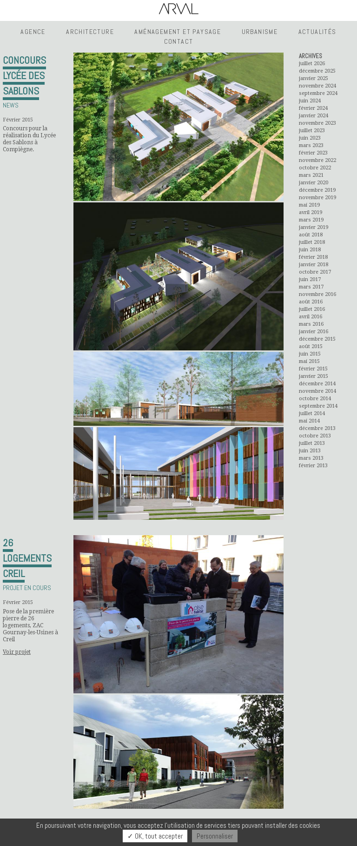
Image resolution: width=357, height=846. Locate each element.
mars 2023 (311, 145)
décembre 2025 (317, 71)
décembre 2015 (317, 339)
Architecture (90, 31)
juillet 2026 (312, 63)
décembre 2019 (317, 190)
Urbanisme (260, 31)
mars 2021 (311, 175)
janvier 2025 (313, 78)
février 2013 (313, 466)
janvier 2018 (313, 265)
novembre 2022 (317, 160)
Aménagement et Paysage (177, 31)
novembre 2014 (317, 391)
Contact (178, 41)
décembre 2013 (317, 428)
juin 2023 (310, 138)
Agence (32, 31)
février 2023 (313, 153)
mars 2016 (311, 324)
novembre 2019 (317, 198)
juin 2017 (310, 279)
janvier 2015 (313, 376)
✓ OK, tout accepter (155, 836)
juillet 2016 (312, 309)
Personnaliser (215, 836)
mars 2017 (311, 287)
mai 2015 (309, 361)
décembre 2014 (317, 384)
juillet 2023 (312, 131)
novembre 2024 (317, 86)
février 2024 (313, 108)
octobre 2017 (315, 272)
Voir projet (17, 652)
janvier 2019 (313, 227)
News (11, 105)
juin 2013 (310, 451)
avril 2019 (310, 212)
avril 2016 (310, 317)
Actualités (317, 31)
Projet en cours (27, 588)
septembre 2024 (318, 93)
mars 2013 (311, 458)
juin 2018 (310, 250)
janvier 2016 (313, 332)
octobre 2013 (315, 436)
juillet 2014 (312, 413)
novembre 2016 (317, 294)
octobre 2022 (315, 168)
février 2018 (313, 257)
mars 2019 (311, 220)
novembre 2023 (317, 123)
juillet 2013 (312, 443)
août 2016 (311, 302)
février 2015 (313, 369)
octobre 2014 (315, 399)
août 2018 (311, 235)
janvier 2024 (313, 116)
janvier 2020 (313, 183)
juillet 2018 (312, 242)
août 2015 (311, 346)
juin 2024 (310, 101)
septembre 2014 (318, 406)
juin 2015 (310, 354)
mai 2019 (309, 205)
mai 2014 (309, 421)
